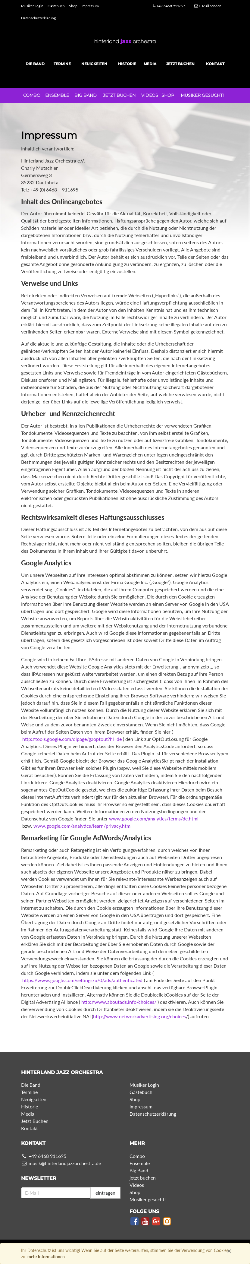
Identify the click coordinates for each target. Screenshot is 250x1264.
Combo (31, 95)
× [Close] (229, 1250)
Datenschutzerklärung (38, 18)
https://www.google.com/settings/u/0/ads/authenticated (82, 980)
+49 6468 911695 (169, 6)
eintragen (105, 1193)
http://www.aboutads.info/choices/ (118, 1002)
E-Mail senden (207, 6)
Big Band (85, 95)
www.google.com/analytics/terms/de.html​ (153, 818)
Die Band (35, 64)
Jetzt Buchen (180, 64)
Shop (73, 6)
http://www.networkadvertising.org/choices (139, 1016)
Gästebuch (56, 6)
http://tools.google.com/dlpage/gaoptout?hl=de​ (72, 739)
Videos (149, 95)
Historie (127, 64)
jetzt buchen (119, 95)
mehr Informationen (46, 1256)
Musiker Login (32, 6)
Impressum (90, 6)
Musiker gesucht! (202, 95)
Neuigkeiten (94, 64)
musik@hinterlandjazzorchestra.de (61, 1163)
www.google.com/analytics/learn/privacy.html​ (82, 826)
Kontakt (215, 64)
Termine (62, 64)
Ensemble (57, 95)
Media (150, 64)
